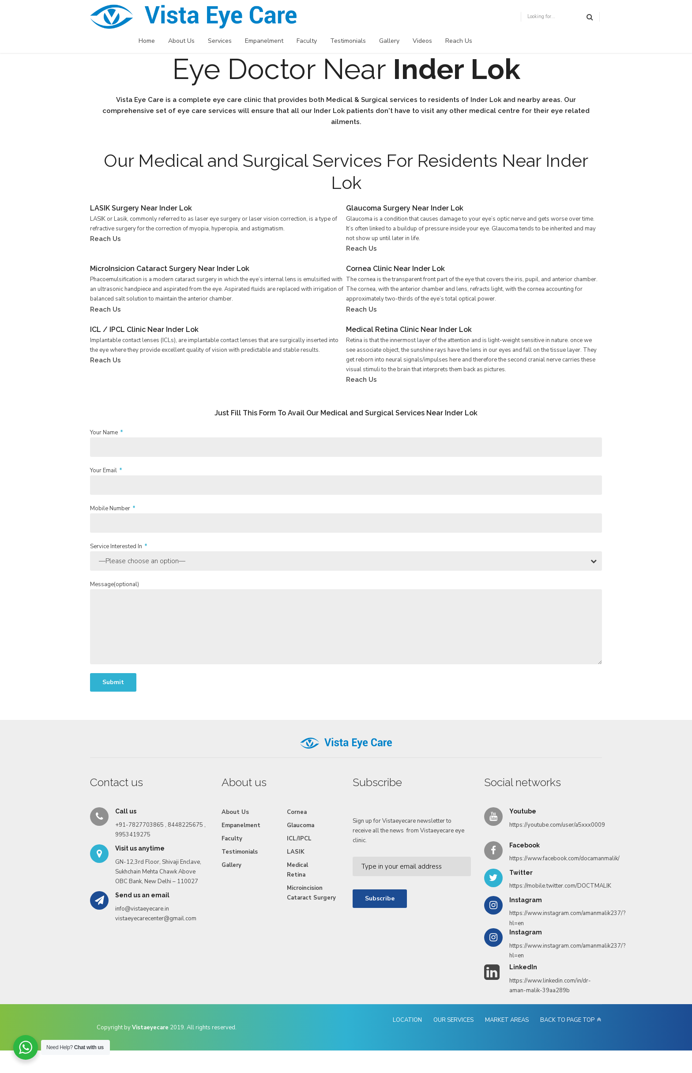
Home (147, 41)
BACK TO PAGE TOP (567, 1020)
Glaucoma (300, 825)
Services (220, 41)
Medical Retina (297, 870)
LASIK (296, 852)
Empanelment (264, 41)
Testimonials (348, 41)
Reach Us (458, 41)
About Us (181, 41)
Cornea (297, 812)
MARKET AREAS (507, 1020)
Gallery (389, 41)
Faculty (307, 41)
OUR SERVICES (453, 1020)
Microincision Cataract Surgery (311, 893)
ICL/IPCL (299, 839)
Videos (422, 41)
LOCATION (407, 1020)
